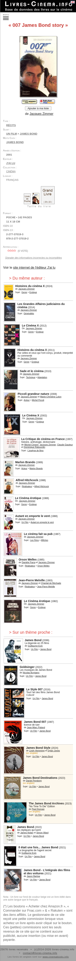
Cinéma (11, 171)
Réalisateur (27, 486)
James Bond (15, 142)
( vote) (17, 251)
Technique (30, 377)
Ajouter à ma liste (38, 108)
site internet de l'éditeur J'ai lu (34, 267)
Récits (11, 125)
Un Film (11, 133)
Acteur (27, 400)
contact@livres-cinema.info (40, 953)
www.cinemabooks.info (56, 957)
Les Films (34, 540)
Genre (24, 292)
